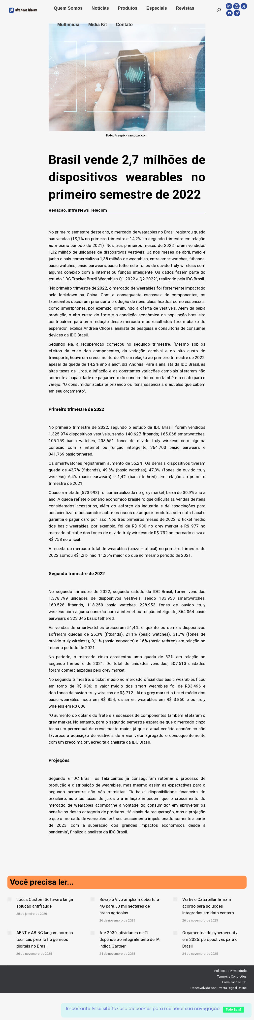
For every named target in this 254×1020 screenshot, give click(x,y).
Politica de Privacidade (230, 971)
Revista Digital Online (232, 988)
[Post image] (9, 899)
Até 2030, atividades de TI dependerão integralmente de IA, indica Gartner (129, 939)
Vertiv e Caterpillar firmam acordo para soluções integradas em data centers (208, 906)
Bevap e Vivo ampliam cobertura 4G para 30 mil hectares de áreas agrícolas (129, 906)
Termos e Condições (232, 976)
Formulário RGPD (234, 982)
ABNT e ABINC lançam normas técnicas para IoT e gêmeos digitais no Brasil (44, 939)
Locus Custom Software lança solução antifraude (44, 903)
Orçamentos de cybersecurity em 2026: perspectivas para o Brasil (210, 939)
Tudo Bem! (233, 1009)
